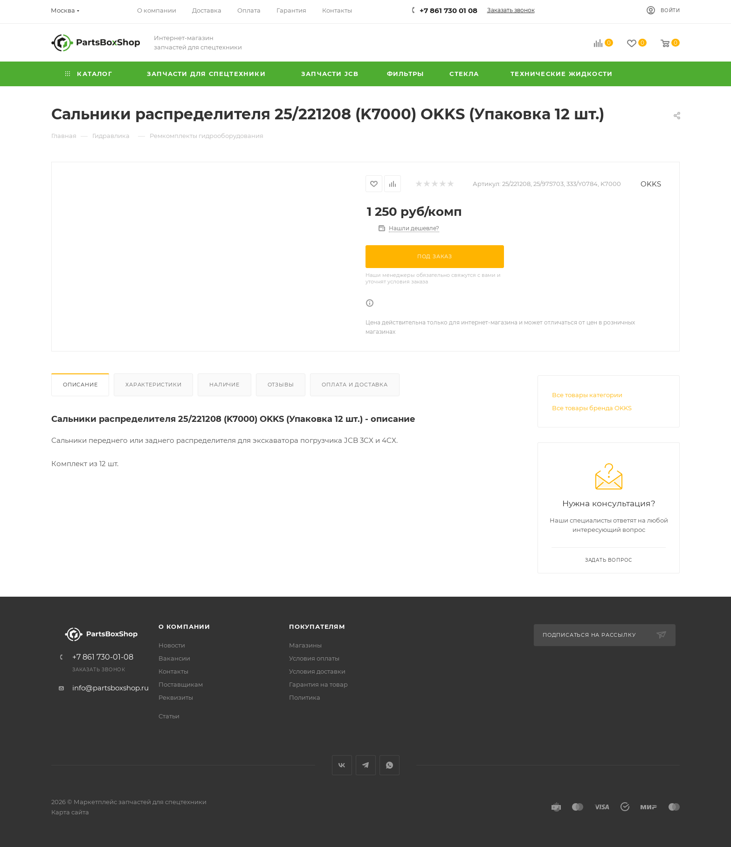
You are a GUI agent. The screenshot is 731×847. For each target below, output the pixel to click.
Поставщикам (181, 684)
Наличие (224, 384)
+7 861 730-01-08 (102, 657)
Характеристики (153, 384)
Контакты (173, 671)
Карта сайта (70, 812)
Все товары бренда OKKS (592, 408)
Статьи (169, 716)
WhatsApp (389, 765)
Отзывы (281, 384)
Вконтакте (342, 765)
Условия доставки (317, 671)
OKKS (651, 183)
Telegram (366, 765)
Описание (80, 384)
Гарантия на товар (318, 684)
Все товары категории (587, 395)
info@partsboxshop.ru (110, 687)
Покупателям (317, 626)
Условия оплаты (314, 658)
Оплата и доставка (355, 384)
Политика (304, 697)
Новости (172, 645)
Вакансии (174, 658)
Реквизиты (176, 697)
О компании (184, 626)
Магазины (305, 645)
